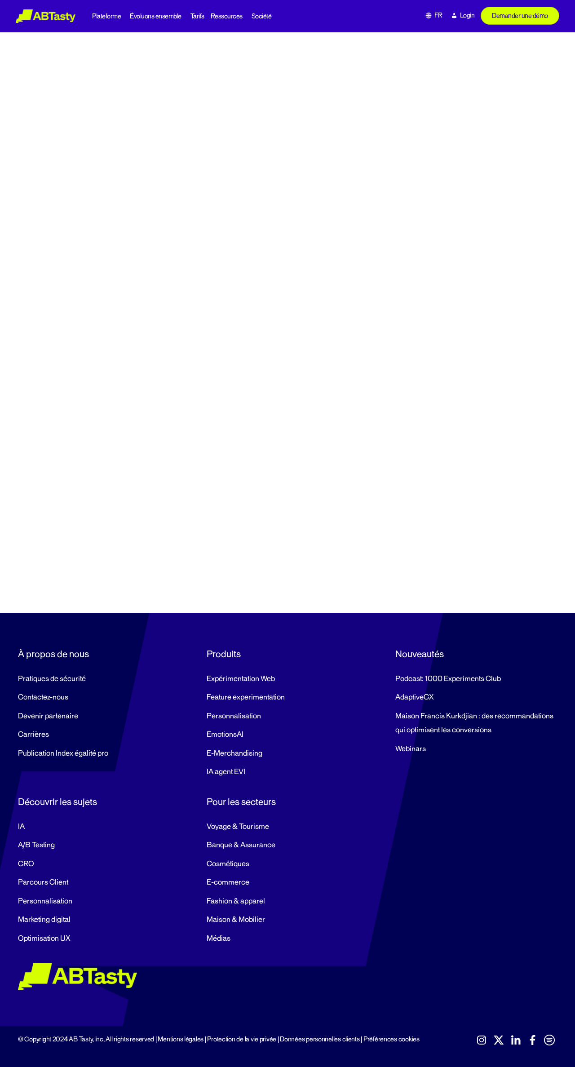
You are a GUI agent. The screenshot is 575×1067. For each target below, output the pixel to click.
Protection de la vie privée (241, 1039)
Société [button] (262, 16)
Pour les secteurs (241, 802)
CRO (26, 864)
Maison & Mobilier (236, 920)
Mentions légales (180, 1039)
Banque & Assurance (241, 845)
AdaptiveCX (414, 697)
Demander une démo (520, 16)
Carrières (33, 734)
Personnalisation (234, 716)
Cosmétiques (228, 864)
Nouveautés (419, 654)
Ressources (227, 16)
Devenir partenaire (48, 716)
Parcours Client (43, 882)
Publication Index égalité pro (63, 753)
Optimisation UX (44, 938)
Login (467, 15)
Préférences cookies (391, 1039)
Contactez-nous (43, 697)
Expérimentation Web (241, 679)
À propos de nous (53, 654)
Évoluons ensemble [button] (155, 16)
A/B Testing (36, 845)
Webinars (410, 749)
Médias (218, 938)
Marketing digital (44, 920)
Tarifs (197, 16)
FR (438, 15)
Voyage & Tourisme (238, 827)
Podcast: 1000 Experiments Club (448, 679)
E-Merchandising (234, 753)
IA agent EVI (226, 772)
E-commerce (228, 882)
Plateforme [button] (106, 16)
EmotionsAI (225, 734)
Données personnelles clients (319, 1039)
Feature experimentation (246, 697)
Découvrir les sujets (57, 802)
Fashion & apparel (236, 901)
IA (21, 827)
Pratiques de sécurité (52, 679)
